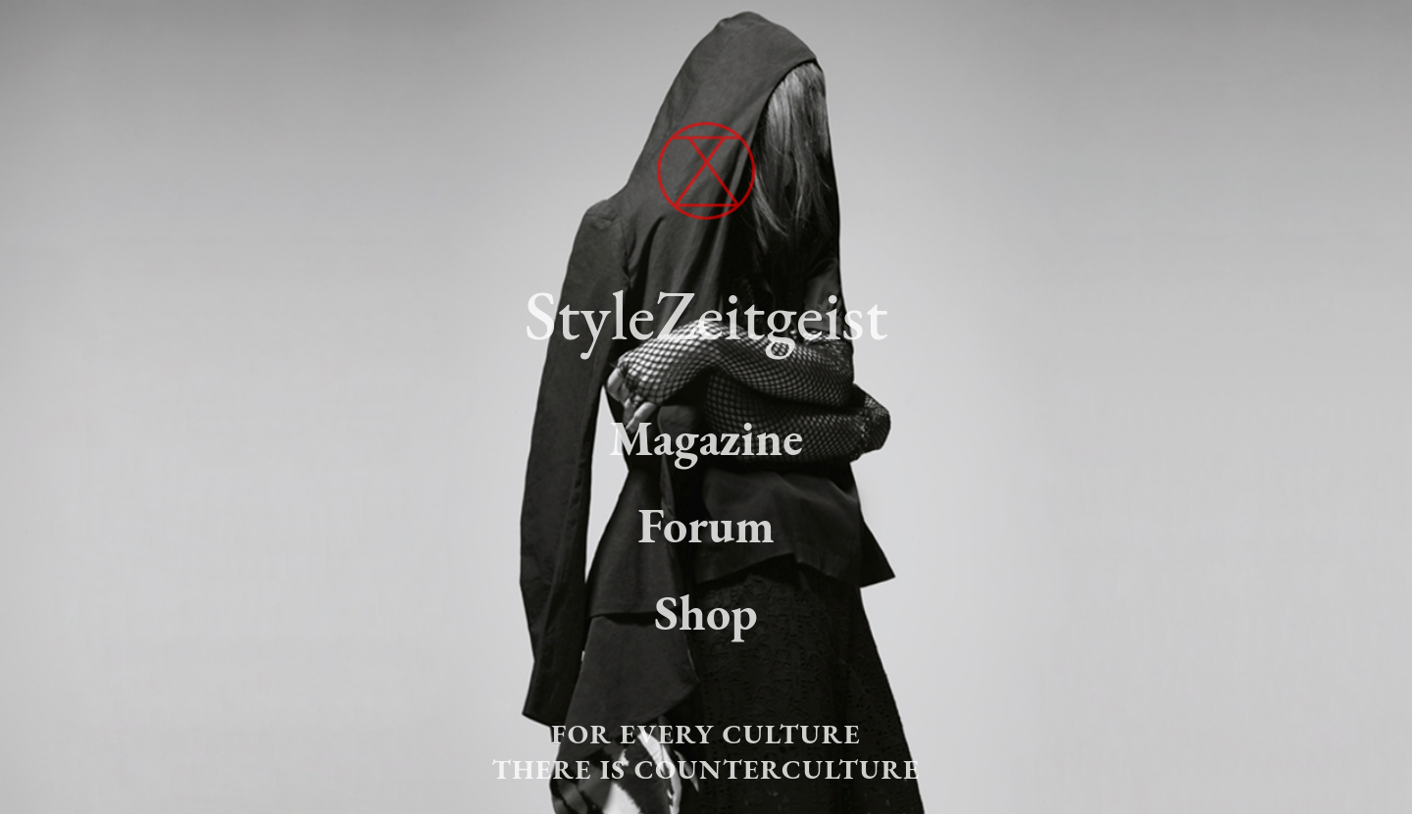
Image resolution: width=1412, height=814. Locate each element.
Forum (706, 525)
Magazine (706, 438)
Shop (705, 612)
